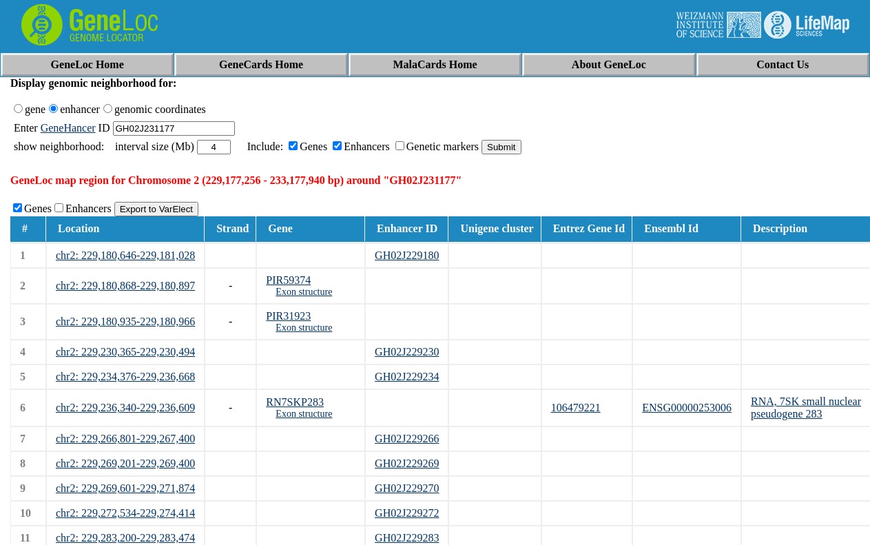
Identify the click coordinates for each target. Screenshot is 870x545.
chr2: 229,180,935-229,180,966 (125, 321)
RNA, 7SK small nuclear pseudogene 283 (806, 407)
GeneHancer (68, 128)
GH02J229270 (407, 488)
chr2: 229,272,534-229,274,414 (125, 513)
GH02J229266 (407, 438)
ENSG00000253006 (687, 407)
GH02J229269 (407, 463)
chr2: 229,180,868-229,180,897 (125, 285)
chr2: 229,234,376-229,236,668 (125, 376)
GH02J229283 (407, 538)
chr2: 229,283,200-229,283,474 (125, 538)
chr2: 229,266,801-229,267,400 (125, 438)
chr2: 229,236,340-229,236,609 (125, 407)
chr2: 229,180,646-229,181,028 (125, 255)
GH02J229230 (407, 352)
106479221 (576, 407)
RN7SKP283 (295, 402)
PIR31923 (288, 316)
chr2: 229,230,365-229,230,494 (125, 352)
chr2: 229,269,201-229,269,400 (125, 463)
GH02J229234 (407, 376)
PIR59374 (288, 280)
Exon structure (304, 292)
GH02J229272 (407, 513)
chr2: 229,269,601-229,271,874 (125, 488)
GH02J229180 (407, 255)
